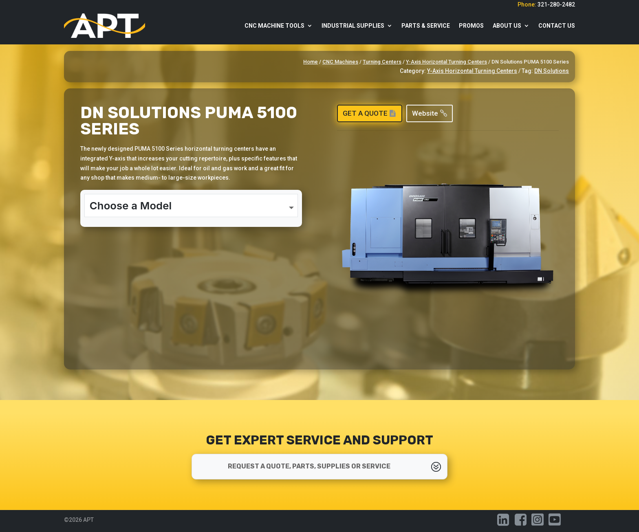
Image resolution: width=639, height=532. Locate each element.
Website (425, 113)
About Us (507, 25)
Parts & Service (425, 25)
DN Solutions (551, 71)
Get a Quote (365, 113)
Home (310, 62)
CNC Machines (340, 62)
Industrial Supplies (353, 25)
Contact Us (556, 25)
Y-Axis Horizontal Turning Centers (446, 62)
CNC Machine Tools (274, 25)
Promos (471, 25)
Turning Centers (382, 62)
